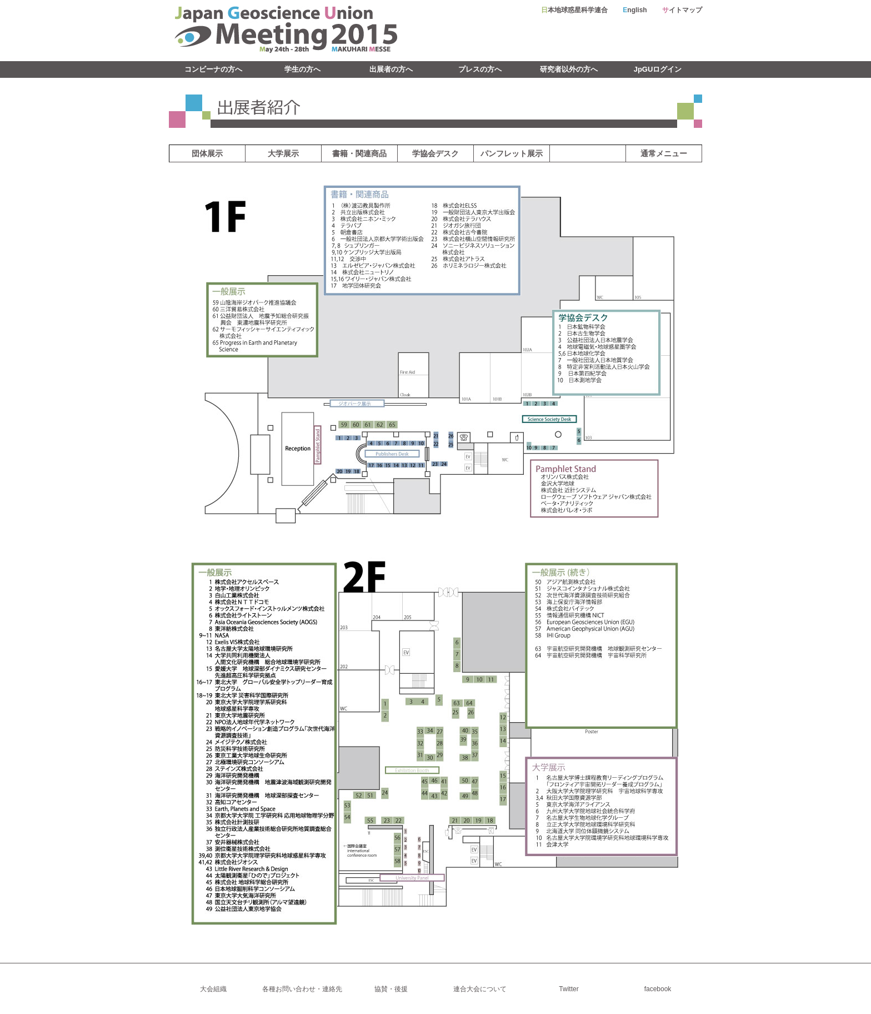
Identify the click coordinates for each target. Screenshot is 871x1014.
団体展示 (207, 153)
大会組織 (213, 989)
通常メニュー (663, 153)
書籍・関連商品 (359, 153)
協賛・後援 (391, 989)
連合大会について (480, 989)
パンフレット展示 (511, 153)
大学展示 (283, 153)
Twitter (568, 989)
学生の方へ (302, 69)
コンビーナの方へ (213, 69)
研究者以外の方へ (569, 69)
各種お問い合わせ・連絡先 (302, 989)
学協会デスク (435, 153)
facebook (658, 989)
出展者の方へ (391, 69)
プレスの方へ (480, 69)
